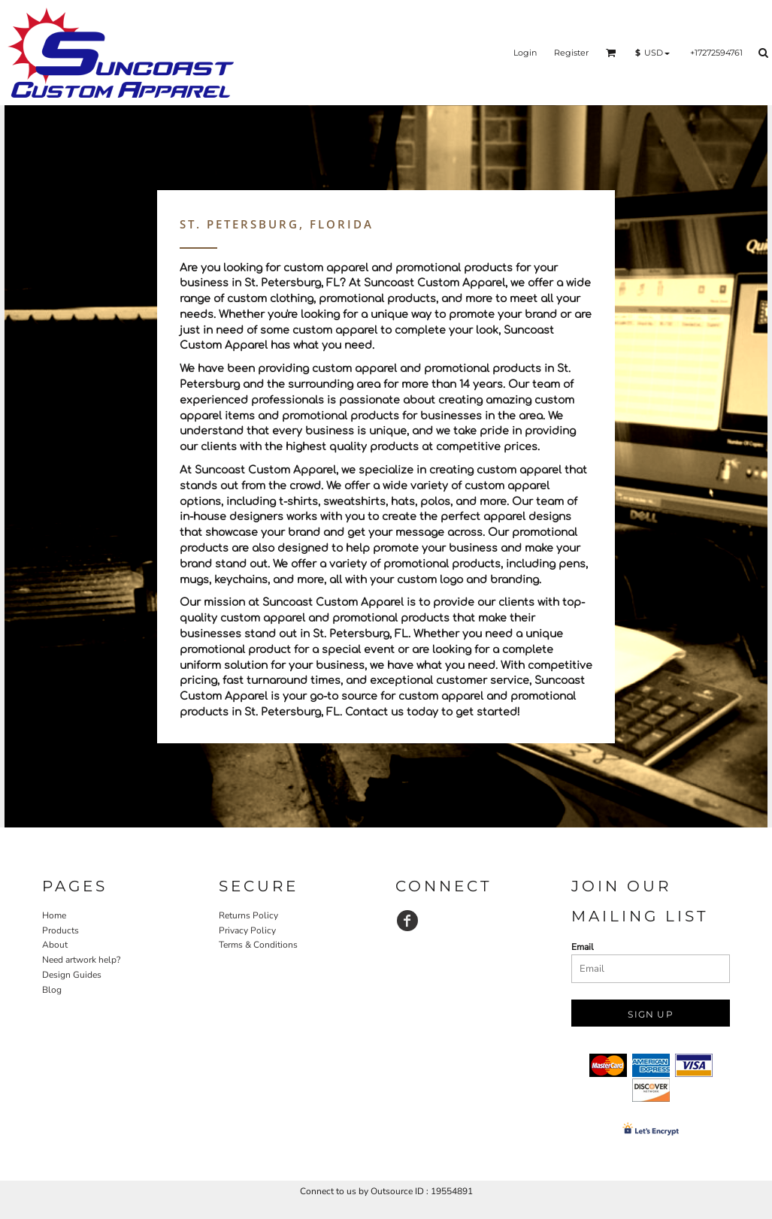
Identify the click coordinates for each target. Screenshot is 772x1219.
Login (525, 52)
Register (571, 52)
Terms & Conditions (258, 945)
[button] (611, 52)
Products (60, 930)
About (55, 945)
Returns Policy (248, 915)
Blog (52, 990)
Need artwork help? (81, 960)
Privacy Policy (247, 930)
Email (582, 947)
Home (54, 915)
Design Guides (71, 975)
